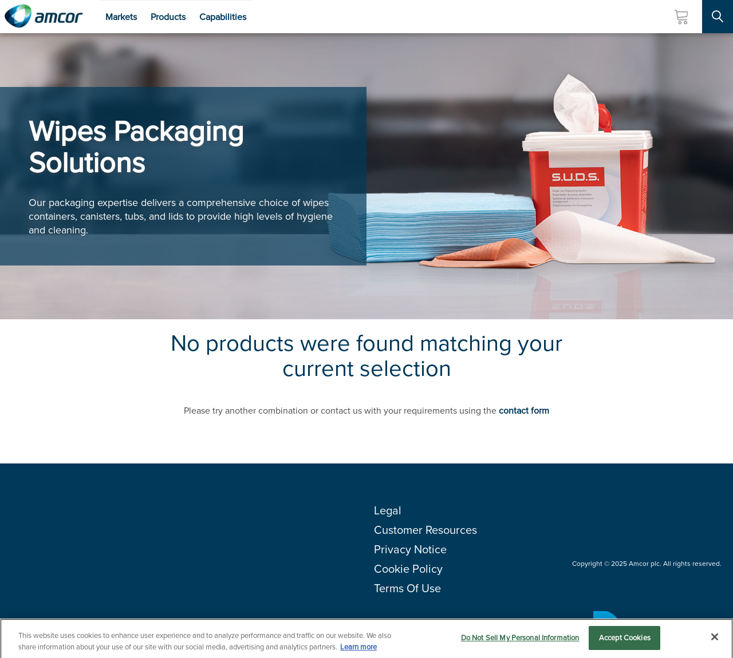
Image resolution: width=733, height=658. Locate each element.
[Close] (714, 639)
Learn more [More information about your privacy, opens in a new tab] (358, 649)
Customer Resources (425, 529)
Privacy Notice (410, 549)
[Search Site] (717, 16)
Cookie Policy (408, 568)
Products (168, 16)
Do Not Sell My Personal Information (520, 640)
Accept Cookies (625, 640)
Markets (121, 16)
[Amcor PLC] (43, 16)
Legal (387, 510)
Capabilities (222, 16)
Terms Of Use (407, 588)
